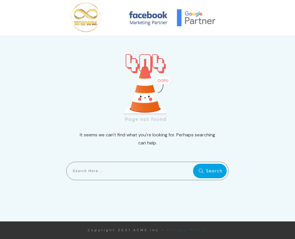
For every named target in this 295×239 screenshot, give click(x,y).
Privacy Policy (187, 230)
